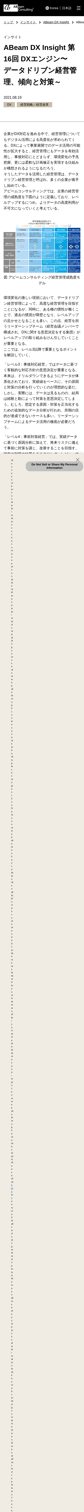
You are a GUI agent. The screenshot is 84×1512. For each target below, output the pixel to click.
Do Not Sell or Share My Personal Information (54, 466)
